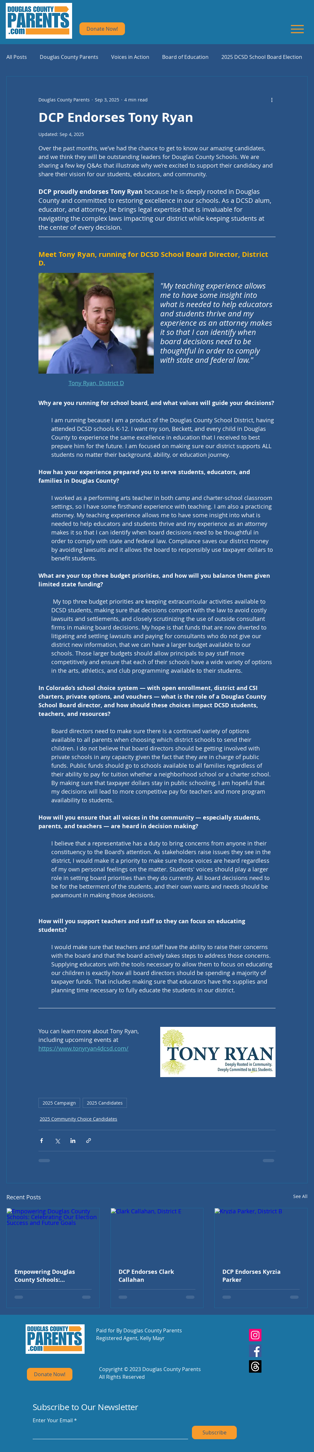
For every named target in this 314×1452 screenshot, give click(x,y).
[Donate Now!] (102, 28)
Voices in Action (130, 56)
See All (300, 1196)
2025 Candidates (105, 1103)
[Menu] (297, 29)
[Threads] (255, 1366)
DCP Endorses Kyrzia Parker (251, 1276)
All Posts (16, 56)
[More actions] (272, 99)
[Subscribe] (214, 1432)
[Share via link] (89, 1141)
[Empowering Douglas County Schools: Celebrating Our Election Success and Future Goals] (53, 1234)
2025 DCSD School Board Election (261, 56)
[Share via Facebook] (41, 1141)
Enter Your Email (53, 1420)
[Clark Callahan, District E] (157, 1234)
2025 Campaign (59, 1103)
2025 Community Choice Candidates (78, 1119)
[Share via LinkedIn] (73, 1141)
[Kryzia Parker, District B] (261, 1234)
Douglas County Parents (69, 56)
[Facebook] (255, 1351)
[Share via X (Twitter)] (57, 1141)
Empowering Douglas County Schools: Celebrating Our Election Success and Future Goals (51, 1276)
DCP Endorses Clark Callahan (146, 1276)
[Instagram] (255, 1335)
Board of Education (185, 56)
